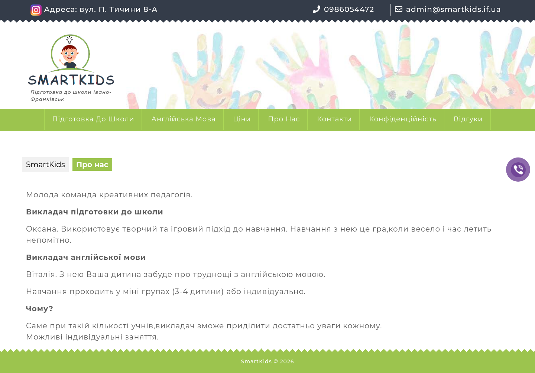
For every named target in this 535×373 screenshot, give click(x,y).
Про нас (284, 119)
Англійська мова (184, 119)
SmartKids (45, 164)
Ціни (242, 119)
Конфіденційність (403, 119)
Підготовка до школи (93, 119)
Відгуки (468, 119)
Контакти (334, 119)
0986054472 (349, 9)
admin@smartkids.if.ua (453, 9)
